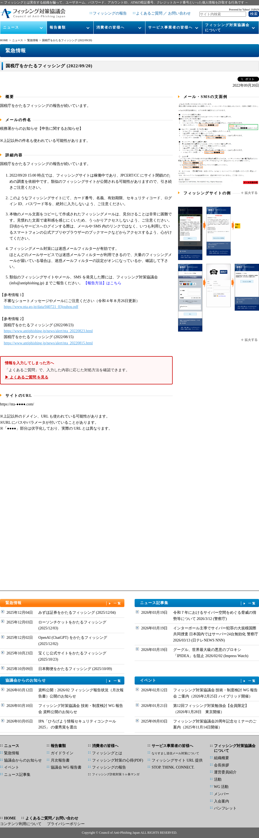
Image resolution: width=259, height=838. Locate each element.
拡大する (249, 193)
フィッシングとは (107, 753)
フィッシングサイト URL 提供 (177, 760)
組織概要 (221, 758)
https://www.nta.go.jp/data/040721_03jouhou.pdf (41, 307)
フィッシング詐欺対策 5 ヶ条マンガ (115, 774)
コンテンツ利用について (21, 824)
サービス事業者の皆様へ (170, 27)
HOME (4, 40)
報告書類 (58, 27)
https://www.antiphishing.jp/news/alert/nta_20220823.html (48, 331)
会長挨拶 (221, 765)
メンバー (221, 794)
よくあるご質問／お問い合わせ (51, 818)
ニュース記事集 (198, 603)
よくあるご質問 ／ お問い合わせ (163, 13)
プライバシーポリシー (66, 824)
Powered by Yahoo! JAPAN (244, 9)
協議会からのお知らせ (63, 680)
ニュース (11, 27)
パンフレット (225, 808)
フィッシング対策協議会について (227, 27)
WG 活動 (221, 787)
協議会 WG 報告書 (66, 767)
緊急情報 (32, 40)
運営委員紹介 (225, 772)
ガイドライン (62, 753)
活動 (217, 779)
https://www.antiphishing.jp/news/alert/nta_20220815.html (48, 343)
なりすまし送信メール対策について (175, 753)
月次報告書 (60, 760)
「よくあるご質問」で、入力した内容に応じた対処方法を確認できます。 (86, 370)
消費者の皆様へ (110, 27)
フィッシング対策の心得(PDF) (117, 760)
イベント (198, 680)
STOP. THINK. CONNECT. (173, 767)
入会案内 (221, 801)
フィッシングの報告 (110, 13)
